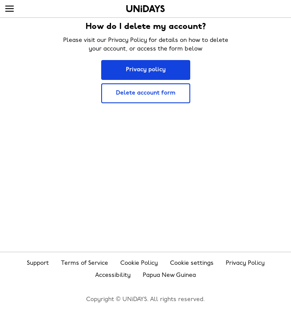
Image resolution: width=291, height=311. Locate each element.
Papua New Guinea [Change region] (169, 275)
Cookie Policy (139, 263)
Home (145, 8)
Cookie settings (192, 263)
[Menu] (9, 9)
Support (38, 263)
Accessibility (113, 275)
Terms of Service (84, 263)
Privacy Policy (245, 263)
